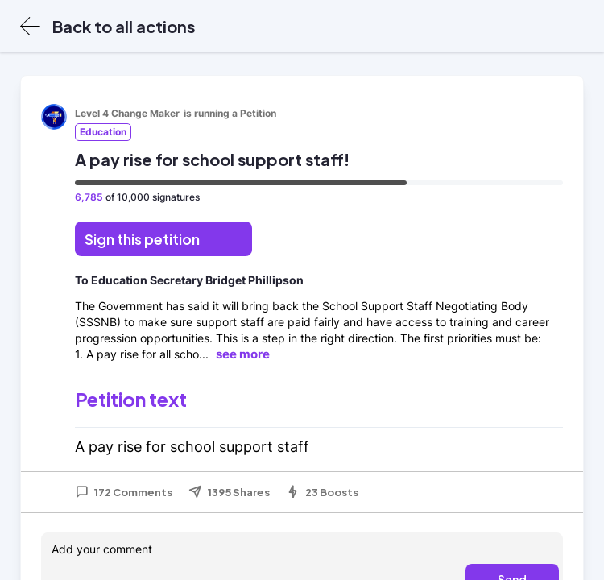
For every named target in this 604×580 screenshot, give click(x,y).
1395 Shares (229, 492)
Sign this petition (142, 239)
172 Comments (123, 492)
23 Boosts (322, 492)
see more (243, 354)
